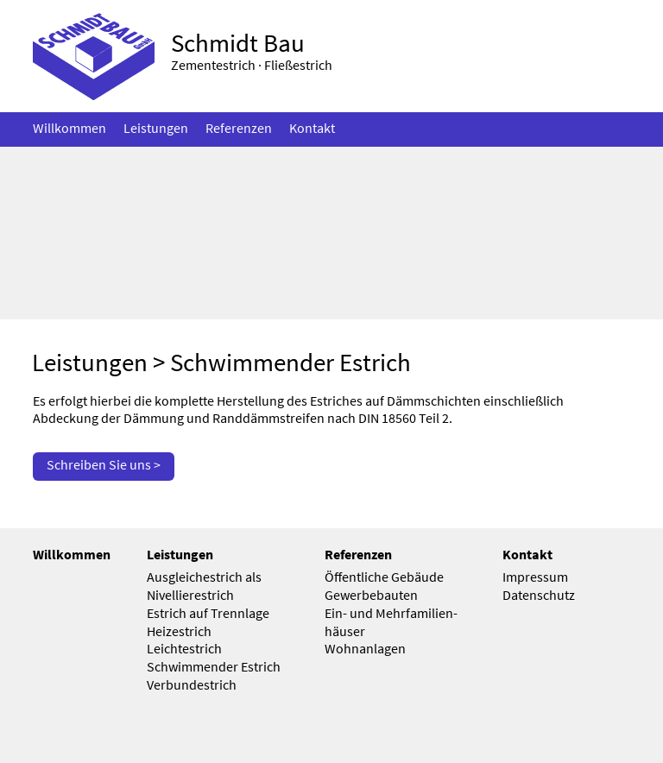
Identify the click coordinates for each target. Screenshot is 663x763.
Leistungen (90, 362)
